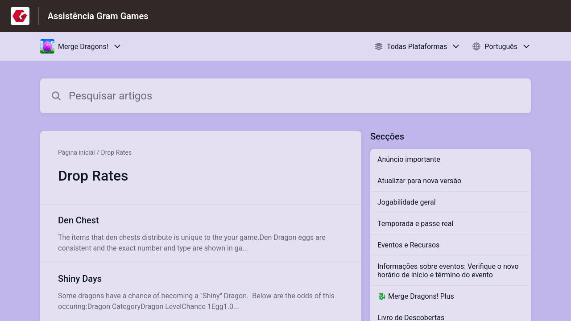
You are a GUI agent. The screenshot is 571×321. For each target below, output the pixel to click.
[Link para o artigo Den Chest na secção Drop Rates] (200, 234)
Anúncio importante (408, 159)
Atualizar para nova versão (419, 181)
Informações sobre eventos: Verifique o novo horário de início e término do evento (448, 270)
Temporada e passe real (415, 223)
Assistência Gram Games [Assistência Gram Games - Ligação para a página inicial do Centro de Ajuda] (98, 16)
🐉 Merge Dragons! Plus (415, 296)
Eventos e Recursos (408, 245)
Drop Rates (116, 152)
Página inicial (76, 152)
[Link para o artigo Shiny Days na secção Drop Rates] (200, 292)
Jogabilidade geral (406, 202)
